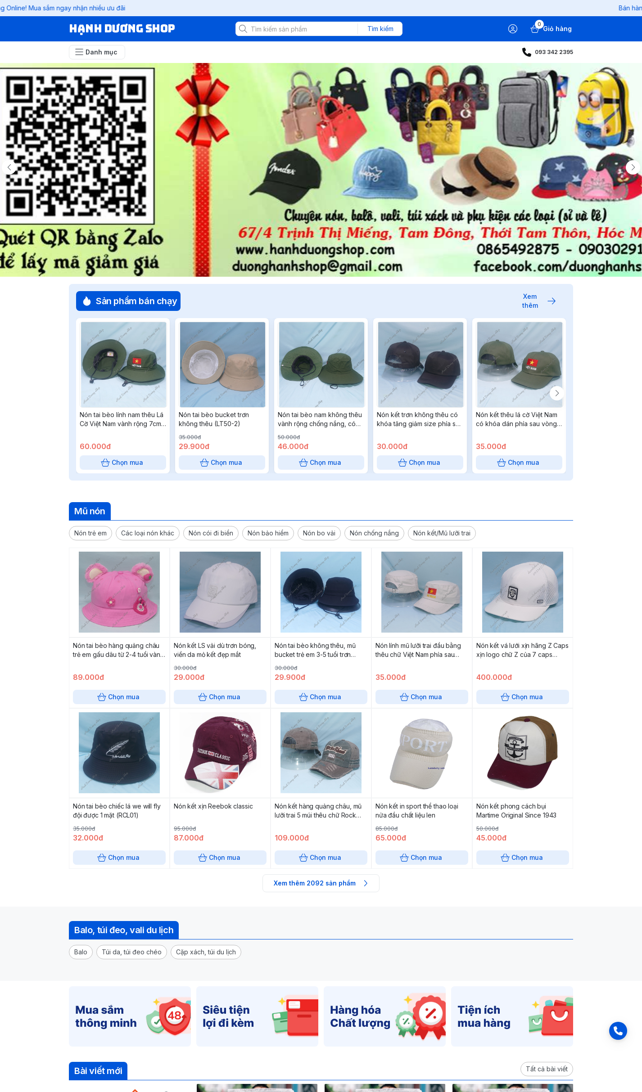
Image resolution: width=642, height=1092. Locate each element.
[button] (90, 533)
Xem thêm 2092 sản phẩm (321, 883)
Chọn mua (123, 462)
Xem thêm (534, 301)
